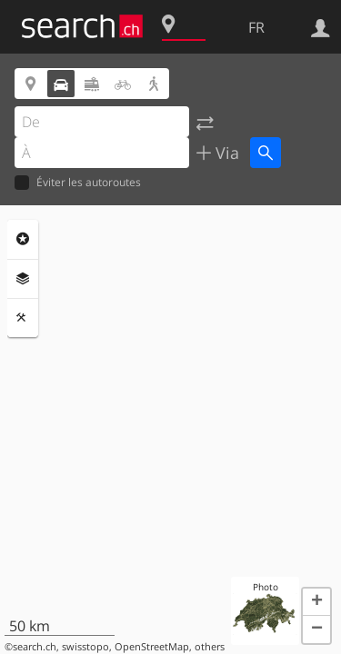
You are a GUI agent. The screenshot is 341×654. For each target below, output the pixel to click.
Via (225, 153)
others (210, 646)
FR (256, 27)
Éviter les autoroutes (78, 183)
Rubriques (22, 239)
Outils (22, 318)
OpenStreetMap (152, 646)
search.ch (34, 646)
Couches (22, 279)
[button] (316, 602)
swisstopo (85, 646)
